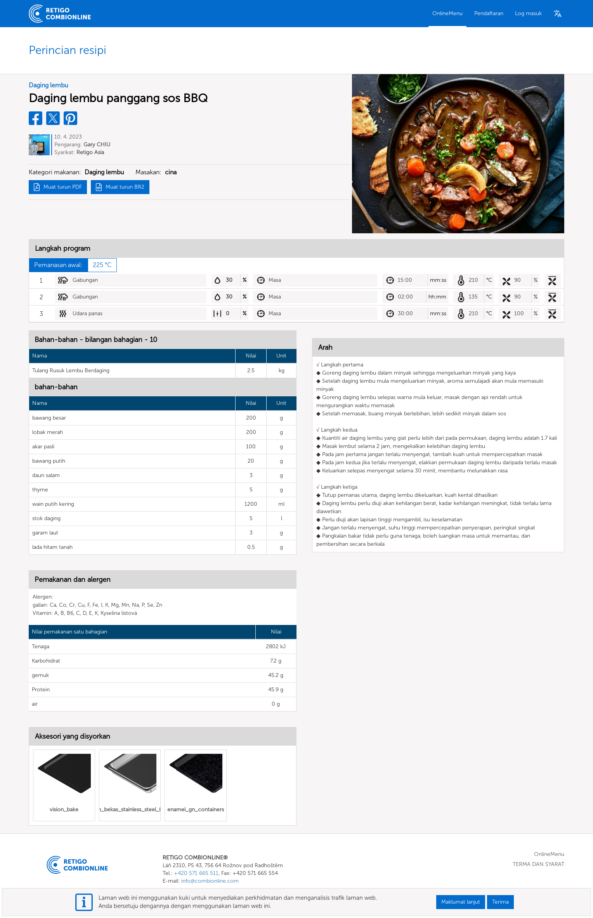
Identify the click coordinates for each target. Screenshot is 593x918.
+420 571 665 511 (196, 873)
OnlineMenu (447, 13)
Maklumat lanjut (460, 902)
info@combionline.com (210, 881)
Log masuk (528, 13)
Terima (500, 902)
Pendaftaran (488, 13)
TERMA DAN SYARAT (538, 864)
